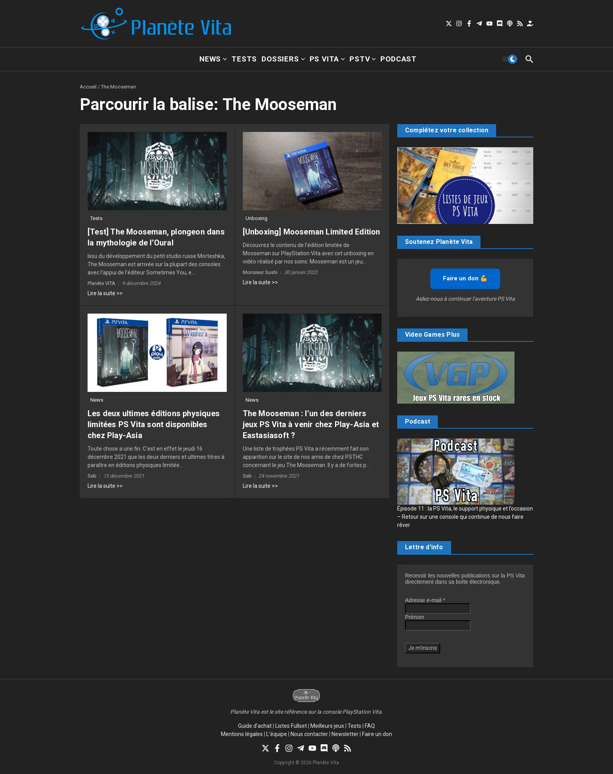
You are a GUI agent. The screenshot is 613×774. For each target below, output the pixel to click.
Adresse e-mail (425, 600)
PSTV (363, 58)
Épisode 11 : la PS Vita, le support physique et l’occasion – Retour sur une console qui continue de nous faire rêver (465, 516)
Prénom (414, 617)
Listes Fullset (291, 726)
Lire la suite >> (105, 293)
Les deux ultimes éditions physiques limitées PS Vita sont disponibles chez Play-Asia (154, 424)
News (213, 58)
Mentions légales (242, 734)
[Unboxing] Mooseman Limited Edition (311, 231)
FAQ (370, 726)
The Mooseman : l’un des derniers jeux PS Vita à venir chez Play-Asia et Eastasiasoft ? (311, 424)
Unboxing (256, 218)
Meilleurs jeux (327, 726)
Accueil (88, 87)
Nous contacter (309, 734)
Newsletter (345, 734)
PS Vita (327, 58)
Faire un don (377, 734)
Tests (244, 58)
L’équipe (276, 734)
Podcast (398, 58)
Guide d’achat (255, 726)
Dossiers (283, 58)
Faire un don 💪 (465, 278)
